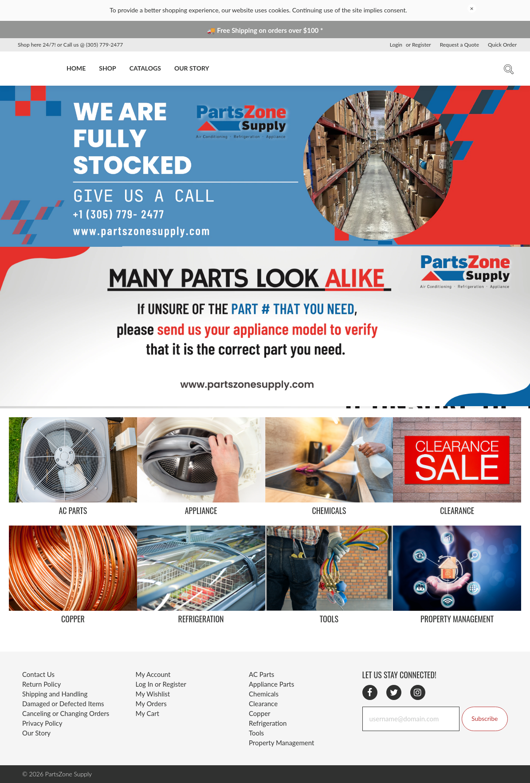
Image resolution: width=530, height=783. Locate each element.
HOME (76, 68)
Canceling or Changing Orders (65, 713)
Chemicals (264, 694)
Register (421, 44)
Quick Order (502, 44)
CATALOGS (145, 68)
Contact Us (38, 674)
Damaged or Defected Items (63, 704)
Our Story (36, 733)
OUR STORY (191, 68)
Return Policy (41, 684)
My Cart (147, 713)
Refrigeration (268, 723)
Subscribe (484, 718)
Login (396, 44)
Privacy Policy (42, 723)
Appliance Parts (271, 684)
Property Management (281, 743)
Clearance (263, 704)
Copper (260, 713)
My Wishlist (153, 694)
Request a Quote (459, 44)
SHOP (107, 68)
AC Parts (261, 674)
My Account (153, 674)
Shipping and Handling (54, 694)
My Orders (151, 704)
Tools (256, 733)
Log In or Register (161, 684)
